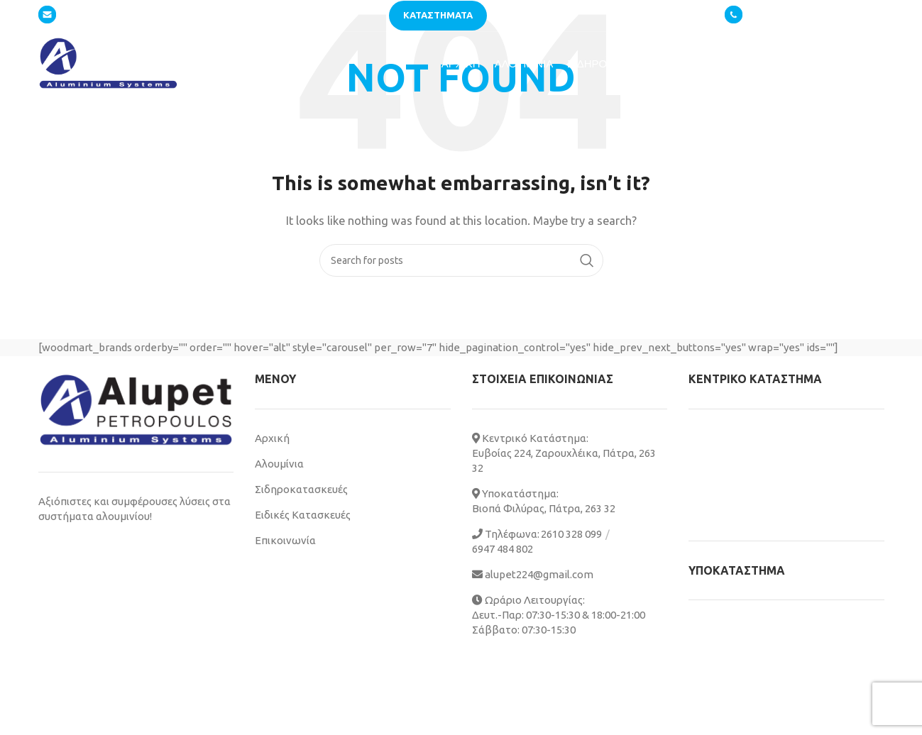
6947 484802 (854, 15)
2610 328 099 (780, 15)
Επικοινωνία (285, 540)
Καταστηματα (438, 15)
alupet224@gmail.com (100, 15)
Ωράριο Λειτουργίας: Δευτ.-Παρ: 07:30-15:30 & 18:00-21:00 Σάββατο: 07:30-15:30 (558, 615)
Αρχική (272, 438)
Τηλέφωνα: (505, 534)
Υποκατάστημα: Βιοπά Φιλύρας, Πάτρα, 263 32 (543, 500)
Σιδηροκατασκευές (301, 489)
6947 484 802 (502, 549)
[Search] (461, 260)
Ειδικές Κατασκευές (303, 515)
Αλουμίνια (279, 464)
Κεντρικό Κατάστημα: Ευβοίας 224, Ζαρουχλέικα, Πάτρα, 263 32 (564, 453)
